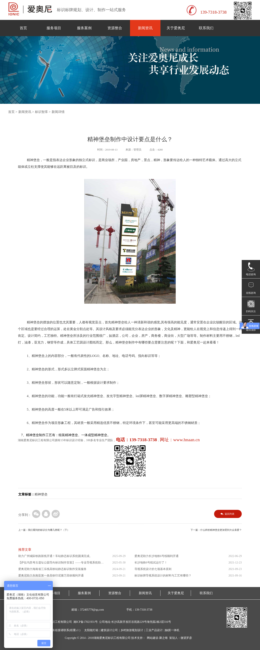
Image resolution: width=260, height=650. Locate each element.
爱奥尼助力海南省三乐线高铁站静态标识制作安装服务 (52, 569)
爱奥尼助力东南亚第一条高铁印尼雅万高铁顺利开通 (51, 575)
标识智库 (41, 112)
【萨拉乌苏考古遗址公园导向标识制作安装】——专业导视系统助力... (59, 563)
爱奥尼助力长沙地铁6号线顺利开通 (156, 556)
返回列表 (229, 513)
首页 (23, 28)
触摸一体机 (172, 630)
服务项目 (54, 28)
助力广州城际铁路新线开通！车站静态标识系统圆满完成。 (55, 556)
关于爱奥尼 (176, 28)
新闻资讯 (145, 28)
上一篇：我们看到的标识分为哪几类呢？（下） (43, 530)
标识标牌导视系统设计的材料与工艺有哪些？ (162, 575)
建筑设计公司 (109, 630)
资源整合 (114, 28)
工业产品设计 (154, 630)
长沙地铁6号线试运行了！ (150, 562)
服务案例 (84, 28)
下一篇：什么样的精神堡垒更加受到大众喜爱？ (216, 530)
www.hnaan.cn (186, 439)
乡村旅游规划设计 (131, 630)
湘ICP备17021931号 (85, 621)
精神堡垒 (41, 494)
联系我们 (206, 28)
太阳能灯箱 (91, 630)
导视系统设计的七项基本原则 (152, 569)
